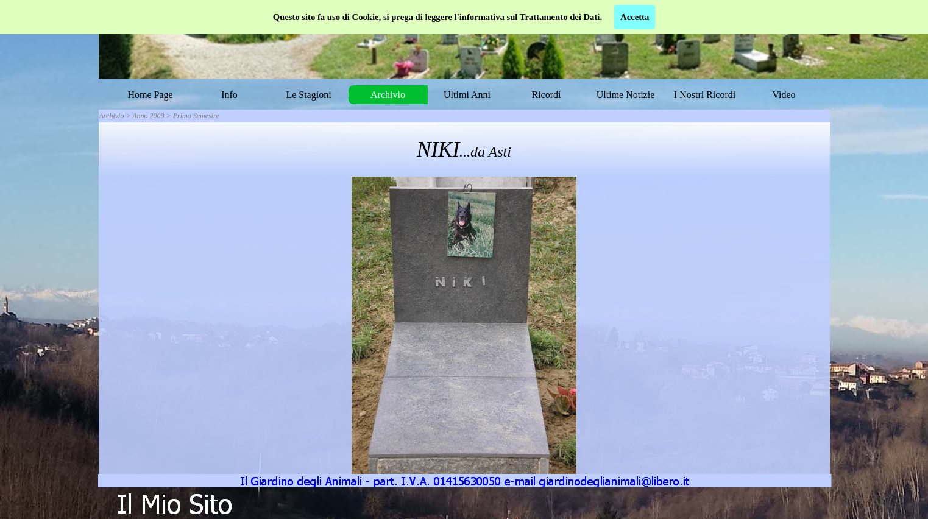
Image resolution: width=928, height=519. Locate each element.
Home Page (149, 95)
